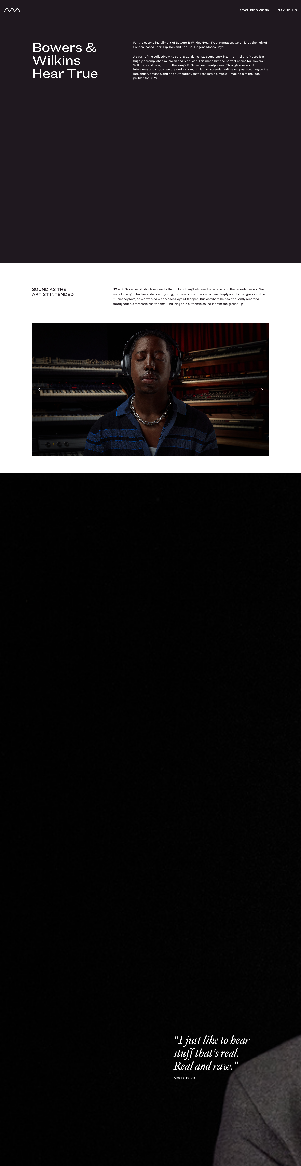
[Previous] (39, 389)
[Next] (261, 389)
